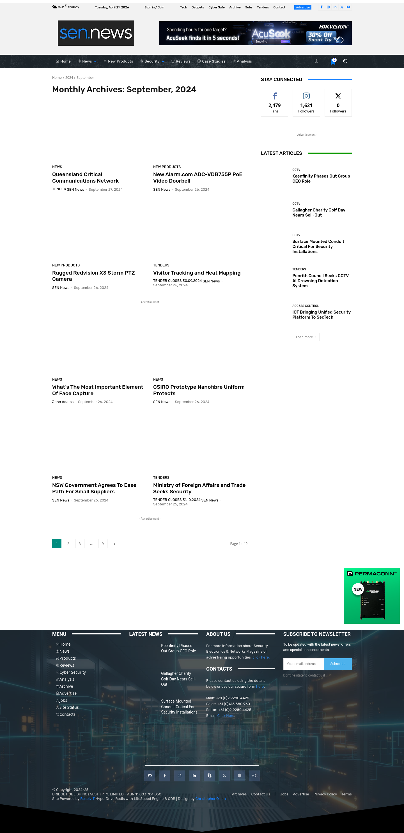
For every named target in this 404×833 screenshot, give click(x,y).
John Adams (63, 402)
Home (57, 77)
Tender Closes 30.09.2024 (177, 280)
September (85, 77)
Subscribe (337, 664)
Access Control (305, 305)
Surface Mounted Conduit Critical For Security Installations (318, 246)
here (260, 686)
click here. (261, 657)
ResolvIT (87, 799)
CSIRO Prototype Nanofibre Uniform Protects (199, 390)
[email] (303, 664)
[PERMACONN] (372, 622)
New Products (167, 167)
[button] (345, 61)
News (57, 167)
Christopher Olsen (210, 799)
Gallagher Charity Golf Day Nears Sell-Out (318, 213)
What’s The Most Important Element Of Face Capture (97, 390)
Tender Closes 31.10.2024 (177, 499)
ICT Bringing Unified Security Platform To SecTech (321, 315)
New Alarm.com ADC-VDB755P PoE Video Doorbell (197, 177)
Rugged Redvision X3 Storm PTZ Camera (93, 276)
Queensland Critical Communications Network (85, 177)
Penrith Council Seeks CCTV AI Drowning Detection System (320, 280)
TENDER (59, 189)
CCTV (296, 169)
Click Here (225, 716)
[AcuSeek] (255, 33)
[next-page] (114, 543)
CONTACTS (219, 669)
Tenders (161, 265)
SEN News (75, 189)
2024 (69, 77)
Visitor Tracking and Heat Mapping (197, 273)
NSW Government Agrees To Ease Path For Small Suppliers (94, 488)
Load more (306, 337)
